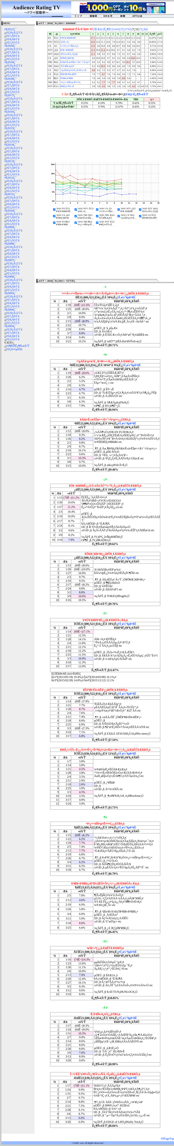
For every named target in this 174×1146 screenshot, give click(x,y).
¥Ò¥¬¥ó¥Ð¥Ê (67, 50)
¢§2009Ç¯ (10, 227)
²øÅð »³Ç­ (64, 42)
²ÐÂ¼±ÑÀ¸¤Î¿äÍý (69, 54)
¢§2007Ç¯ (10, 260)
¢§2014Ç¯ (10, 144)
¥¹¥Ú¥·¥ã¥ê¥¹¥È (68, 38)
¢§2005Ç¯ (10, 293)
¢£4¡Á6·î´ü (12, 39)
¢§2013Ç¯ (10, 161)
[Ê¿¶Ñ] (107, 29)
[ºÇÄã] (143, 29)
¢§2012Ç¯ (10, 177)
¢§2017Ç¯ (10, 95)
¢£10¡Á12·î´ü (14, 32)
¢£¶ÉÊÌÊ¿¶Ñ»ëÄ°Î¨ (18, 345)
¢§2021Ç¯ (10, 29)
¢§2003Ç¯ (10, 326)
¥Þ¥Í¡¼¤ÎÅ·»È (67, 86)
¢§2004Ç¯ (10, 309)
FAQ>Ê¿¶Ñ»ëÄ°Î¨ (137, 94)
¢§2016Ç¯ (10, 111)
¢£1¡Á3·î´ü (12, 42)
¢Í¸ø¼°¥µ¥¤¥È (126, 297)
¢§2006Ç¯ (10, 276)
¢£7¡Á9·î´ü (12, 35)
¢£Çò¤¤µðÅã (14, 349)
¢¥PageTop (167, 1138)
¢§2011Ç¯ (10, 194)
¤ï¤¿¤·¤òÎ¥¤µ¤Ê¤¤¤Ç (70, 82)
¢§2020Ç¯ (10, 45)
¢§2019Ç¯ (10, 62)
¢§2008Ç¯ (10, 243)
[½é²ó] (116, 29)
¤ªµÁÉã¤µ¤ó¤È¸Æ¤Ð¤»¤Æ (73, 70)
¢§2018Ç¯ (10, 78)
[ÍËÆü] (97, 29)
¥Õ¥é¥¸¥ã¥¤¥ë (67, 58)
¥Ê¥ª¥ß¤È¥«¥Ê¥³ (68, 74)
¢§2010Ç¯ (10, 210)
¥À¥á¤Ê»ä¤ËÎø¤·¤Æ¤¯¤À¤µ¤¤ (75, 62)
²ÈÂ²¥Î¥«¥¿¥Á (67, 66)
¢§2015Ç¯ (10, 128)
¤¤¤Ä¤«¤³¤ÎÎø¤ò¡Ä (69, 46)
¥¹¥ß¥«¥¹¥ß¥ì (66, 78)
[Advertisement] (18, 409)
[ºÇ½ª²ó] (126, 29)
